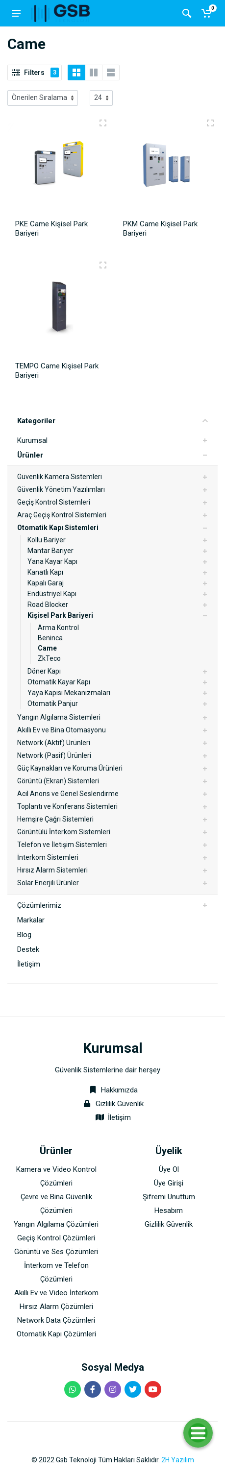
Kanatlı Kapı (45, 572)
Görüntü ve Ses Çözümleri (56, 1251)
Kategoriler (112, 420)
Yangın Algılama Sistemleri (58, 717)
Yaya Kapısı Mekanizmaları (68, 693)
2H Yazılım (177, 1460)
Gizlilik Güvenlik (120, 1103)
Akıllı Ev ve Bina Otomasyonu (61, 730)
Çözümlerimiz (39, 905)
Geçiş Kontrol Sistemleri (53, 502)
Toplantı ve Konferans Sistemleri (67, 806)
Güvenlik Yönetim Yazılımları (61, 489)
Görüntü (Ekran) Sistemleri (58, 781)
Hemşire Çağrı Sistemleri (55, 819)
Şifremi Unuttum (169, 1196)
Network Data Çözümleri (56, 1320)
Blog (24, 934)
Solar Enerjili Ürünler (48, 883)
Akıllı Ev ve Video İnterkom (56, 1292)
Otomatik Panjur (52, 703)
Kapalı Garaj (45, 583)
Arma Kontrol (58, 627)
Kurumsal (32, 440)
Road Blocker (47, 604)
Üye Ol (169, 1169)
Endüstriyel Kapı (51, 594)
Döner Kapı (44, 671)
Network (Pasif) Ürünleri (54, 755)
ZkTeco (49, 658)
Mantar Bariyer (50, 551)
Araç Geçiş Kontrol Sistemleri (61, 515)
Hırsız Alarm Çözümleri (56, 1306)
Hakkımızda (112, 1090)
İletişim (28, 964)
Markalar (31, 920)
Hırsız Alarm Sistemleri (52, 870)
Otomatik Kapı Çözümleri (56, 1334)
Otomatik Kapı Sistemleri (58, 528)
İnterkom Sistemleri (47, 857)
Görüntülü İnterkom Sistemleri (63, 832)
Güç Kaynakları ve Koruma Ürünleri (70, 768)
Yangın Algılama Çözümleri (56, 1224)
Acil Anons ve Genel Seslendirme (68, 794)
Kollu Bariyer (46, 540)
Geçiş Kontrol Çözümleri (56, 1238)
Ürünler (30, 455)
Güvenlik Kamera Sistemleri (59, 477)
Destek (28, 949)
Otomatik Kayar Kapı (58, 682)
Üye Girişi (168, 1183)
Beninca (50, 638)
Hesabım (168, 1210)
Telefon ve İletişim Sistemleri (62, 844)
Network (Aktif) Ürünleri (53, 743)
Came (47, 648)
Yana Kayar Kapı (52, 561)
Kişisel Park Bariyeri (60, 615)
